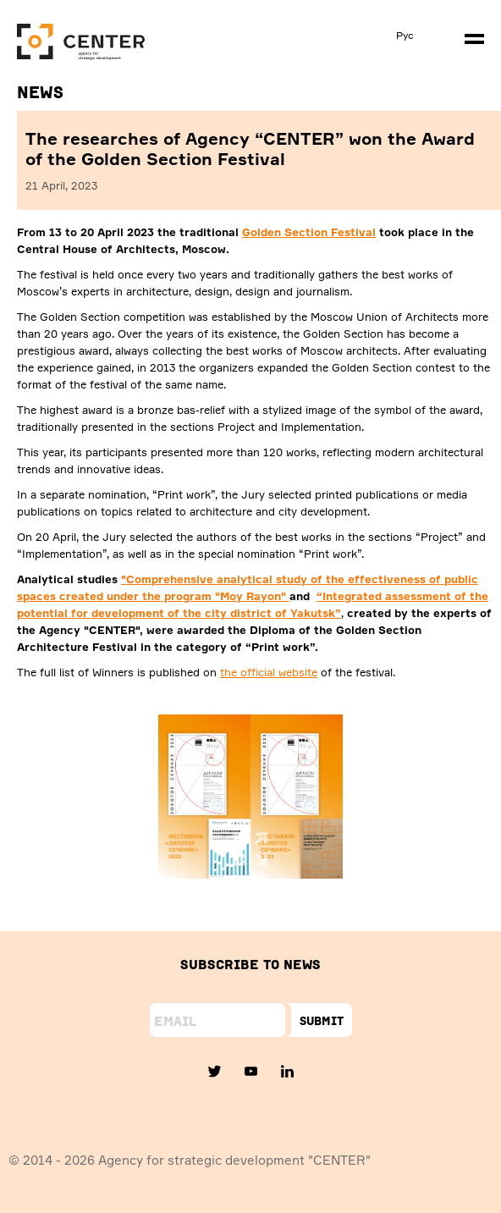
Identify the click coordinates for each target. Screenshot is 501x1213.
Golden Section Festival (309, 232)
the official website (268, 672)
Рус (405, 35)
